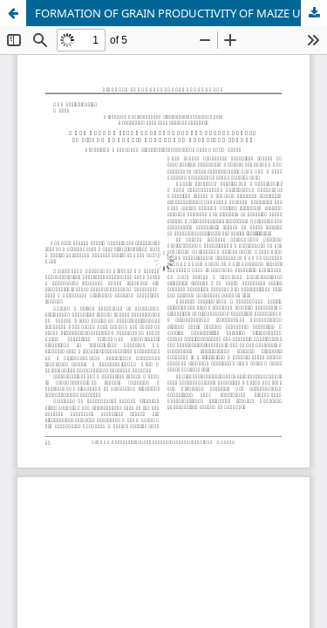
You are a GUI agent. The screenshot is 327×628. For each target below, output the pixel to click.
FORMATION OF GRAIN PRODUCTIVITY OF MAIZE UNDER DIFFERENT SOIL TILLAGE (181, 13)
